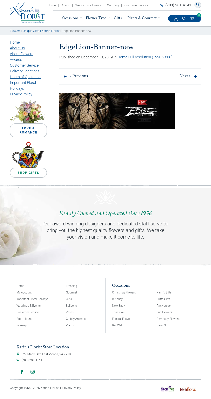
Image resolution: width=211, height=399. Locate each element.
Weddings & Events (88, 5)
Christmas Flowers (124, 292)
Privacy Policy (21, 94)
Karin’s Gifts (164, 292)
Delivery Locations (25, 71)
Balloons (71, 305)
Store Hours (24, 318)
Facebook (22, 372)
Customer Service (136, 5)
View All (161, 325)
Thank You (118, 312)
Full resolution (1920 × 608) (150, 57)
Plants (70, 325)
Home (52, 5)
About (66, 5)
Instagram (32, 372)
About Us (17, 48)
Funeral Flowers (122, 318)
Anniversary (164, 305)
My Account (176, 20)
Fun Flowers (164, 312)
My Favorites (184, 20)
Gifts (118, 18)
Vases (70, 312)
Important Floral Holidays (32, 299)
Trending (71, 286)
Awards (16, 59)
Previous (79, 76)
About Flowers (21, 54)
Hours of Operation (25, 77)
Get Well (117, 325)
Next (184, 76)
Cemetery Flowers (168, 318)
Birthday (117, 299)
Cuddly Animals (76, 318)
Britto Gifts (163, 299)
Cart (192, 18)
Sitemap (21, 325)
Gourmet (71, 292)
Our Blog (112, 5)
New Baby (118, 305)
